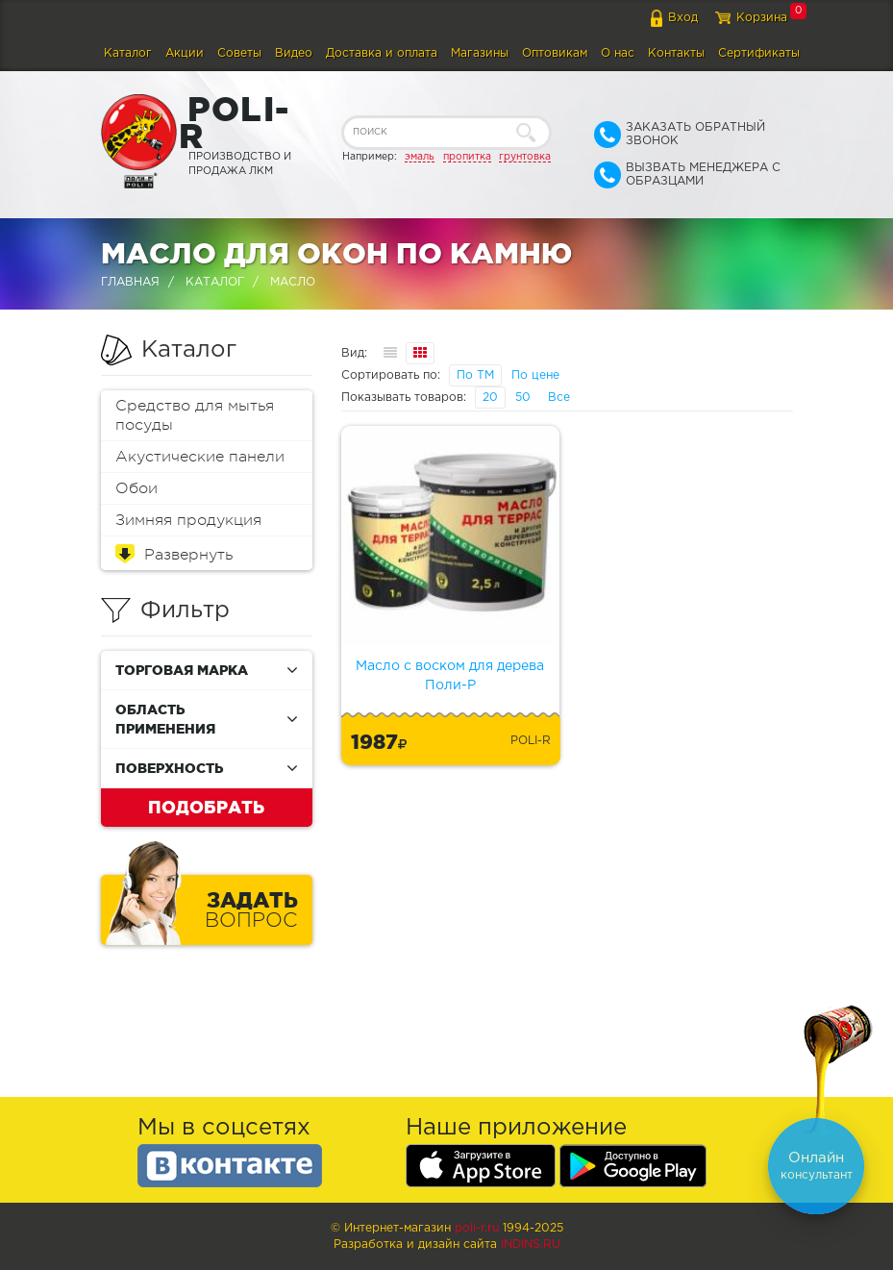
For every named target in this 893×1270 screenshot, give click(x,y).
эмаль (419, 157)
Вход (683, 17)
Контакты (676, 53)
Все (559, 397)
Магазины (480, 53)
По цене (535, 375)
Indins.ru (530, 1244)
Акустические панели (200, 456)
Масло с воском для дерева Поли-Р (450, 675)
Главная (130, 282)
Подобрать (206, 806)
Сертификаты (759, 53)
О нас (617, 53)
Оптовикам (554, 53)
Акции (184, 53)
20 (490, 397)
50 (523, 397)
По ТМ (475, 375)
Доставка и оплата (381, 53)
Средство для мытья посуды (194, 415)
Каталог (128, 53)
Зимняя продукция (188, 520)
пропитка (467, 157)
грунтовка (525, 157)
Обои (136, 488)
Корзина (761, 17)
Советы (239, 53)
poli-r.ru (477, 1228)
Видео (293, 53)
